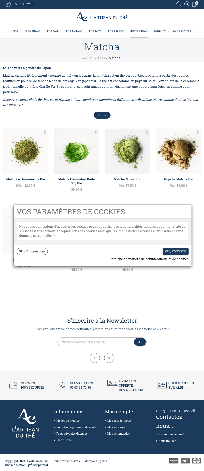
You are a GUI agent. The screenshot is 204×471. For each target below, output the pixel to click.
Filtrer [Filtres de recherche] (102, 115)
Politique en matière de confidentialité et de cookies (149, 259)
